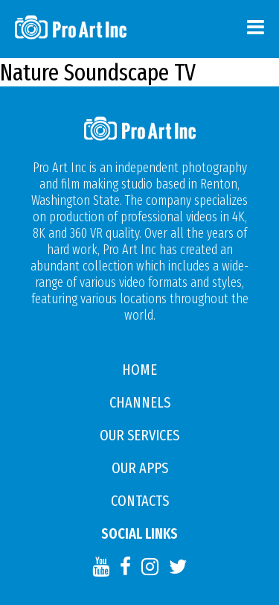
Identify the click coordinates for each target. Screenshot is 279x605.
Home (139, 369)
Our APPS (140, 468)
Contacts (140, 501)
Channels (139, 402)
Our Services (139, 435)
